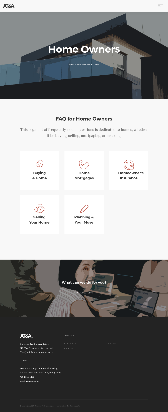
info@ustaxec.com (29, 381)
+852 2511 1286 (27, 376)
